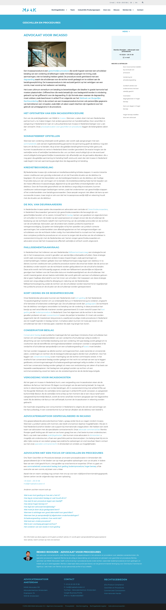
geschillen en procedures (121, 558)
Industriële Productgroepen (89, 10)
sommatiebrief (30, 144)
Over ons (106, 10)
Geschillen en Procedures (114, 588)
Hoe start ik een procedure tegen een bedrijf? (43, 501)
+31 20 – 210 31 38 (121, 2)
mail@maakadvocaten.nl (34, 484)
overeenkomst (53, 315)
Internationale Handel (112, 593)
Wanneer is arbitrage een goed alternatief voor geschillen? (48, 512)
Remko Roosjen (69, 555)
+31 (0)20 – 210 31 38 (32, 481)
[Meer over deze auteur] (126, 43)
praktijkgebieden (55, 435)
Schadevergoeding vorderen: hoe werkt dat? (43, 518)
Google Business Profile (73, 593)
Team (72, 10)
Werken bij (128, 10)
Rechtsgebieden (59, 10)
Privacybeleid (69, 606)
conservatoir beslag (42, 357)
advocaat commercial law (89, 430)
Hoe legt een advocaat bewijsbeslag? (39, 507)
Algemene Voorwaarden (54, 606)
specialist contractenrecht (46, 444)
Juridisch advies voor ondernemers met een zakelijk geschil (131, 88)
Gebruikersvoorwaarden (116, 606)
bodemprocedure (43, 312)
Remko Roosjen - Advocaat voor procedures (126, 50)
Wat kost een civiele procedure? (37, 521)
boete (86, 347)
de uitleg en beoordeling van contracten (84, 558)
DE (131, 2)
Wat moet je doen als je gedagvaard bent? (41, 510)
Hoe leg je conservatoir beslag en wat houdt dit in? (45, 498)
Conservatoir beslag (32, 335)
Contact (140, 10)
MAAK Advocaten (53, 561)
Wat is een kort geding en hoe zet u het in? (42, 495)
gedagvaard (90, 304)
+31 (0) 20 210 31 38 (73, 584)
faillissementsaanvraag (78, 252)
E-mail (112, 2)
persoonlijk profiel (74, 567)
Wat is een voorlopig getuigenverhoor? (40, 524)
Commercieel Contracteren (114, 591)
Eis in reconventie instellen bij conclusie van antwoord (132, 69)
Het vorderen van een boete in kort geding (42, 527)
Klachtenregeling (82, 606)
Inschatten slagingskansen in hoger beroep (131, 98)
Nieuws (116, 10)
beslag (70, 215)
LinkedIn (88, 567)
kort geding (80, 298)
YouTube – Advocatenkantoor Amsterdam (80, 590)
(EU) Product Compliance (114, 585)
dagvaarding (29, 80)
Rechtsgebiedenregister (98, 606)
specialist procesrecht (45, 558)
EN (136, 2)
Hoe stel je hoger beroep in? (35, 504)
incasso (62, 118)
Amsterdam (95, 435)
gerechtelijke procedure (58, 71)
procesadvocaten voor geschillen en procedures (61, 127)
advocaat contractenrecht (49, 555)
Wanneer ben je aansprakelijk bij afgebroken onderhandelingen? (51, 515)
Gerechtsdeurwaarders (98, 209)
